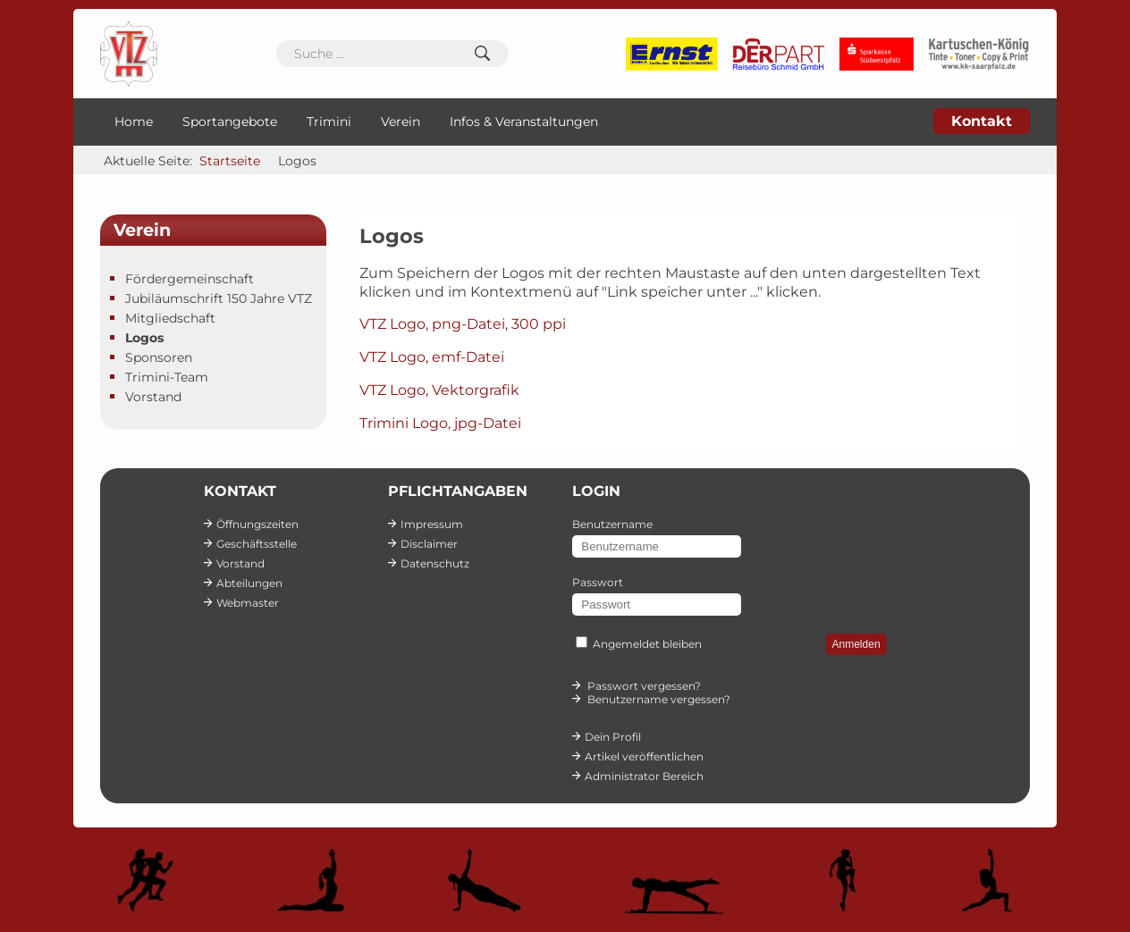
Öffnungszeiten (257, 524)
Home (133, 121)
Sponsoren (158, 357)
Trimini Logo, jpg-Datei (440, 423)
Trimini (329, 121)
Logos (144, 338)
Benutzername (612, 524)
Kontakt (981, 121)
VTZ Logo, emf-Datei (431, 356)
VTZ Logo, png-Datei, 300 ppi (462, 323)
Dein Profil (613, 736)
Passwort (597, 582)
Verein (400, 121)
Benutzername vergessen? (658, 699)
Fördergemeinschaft (189, 279)
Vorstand (153, 397)
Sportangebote (229, 121)
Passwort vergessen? (644, 686)
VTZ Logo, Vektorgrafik (439, 390)
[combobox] (392, 53)
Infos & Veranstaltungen (524, 121)
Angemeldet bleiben (647, 644)
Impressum (432, 524)
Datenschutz (435, 563)
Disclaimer (429, 543)
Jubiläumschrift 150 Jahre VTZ (218, 298)
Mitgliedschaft (170, 318)
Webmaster (247, 602)
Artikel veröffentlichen (644, 756)
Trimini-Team (166, 377)
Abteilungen (249, 583)
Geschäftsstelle (256, 543)
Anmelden (856, 644)
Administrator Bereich (644, 776)
